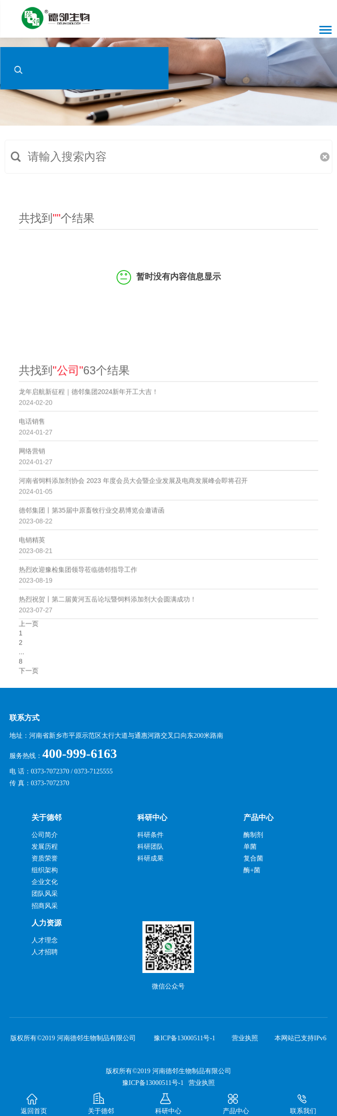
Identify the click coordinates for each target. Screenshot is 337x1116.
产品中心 (236, 1097)
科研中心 (168, 1097)
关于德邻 (101, 1097)
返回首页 (34, 1097)
